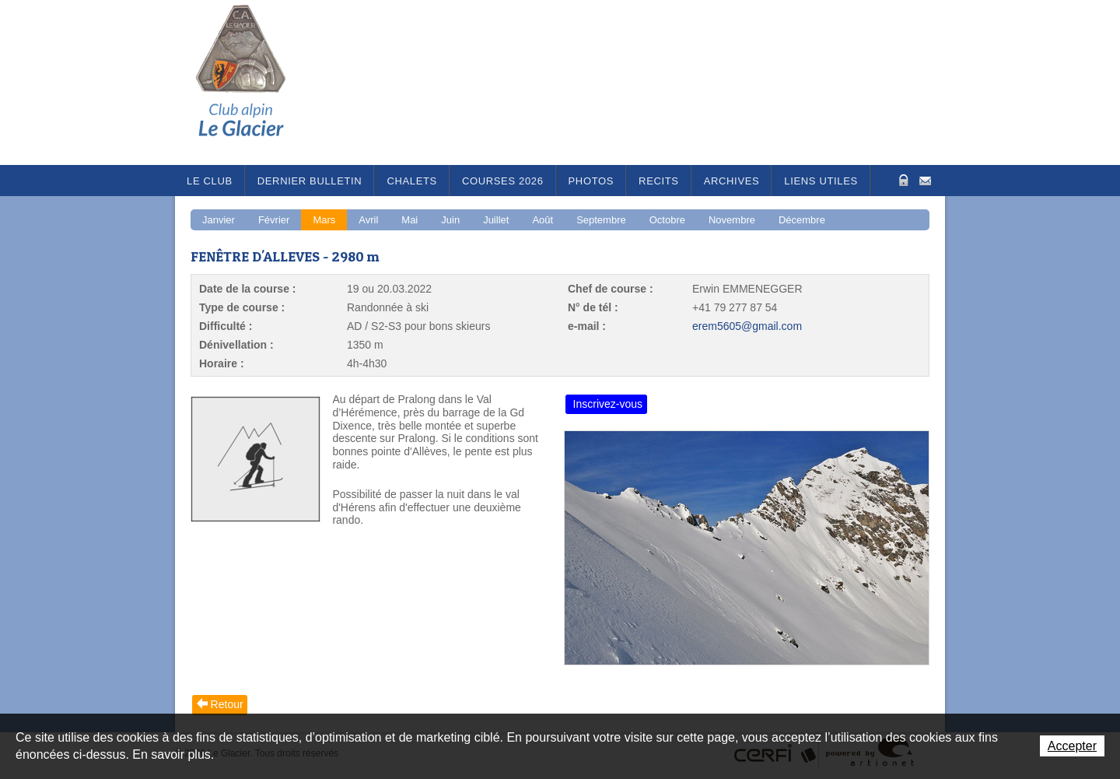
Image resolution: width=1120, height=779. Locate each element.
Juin (450, 220)
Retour (227, 704)
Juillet (496, 220)
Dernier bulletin (309, 181)
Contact (925, 179)
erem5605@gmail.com (747, 326)
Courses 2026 (503, 181)
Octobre (667, 220)
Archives (732, 181)
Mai (409, 220)
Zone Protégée (901, 180)
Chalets (412, 181)
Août (542, 220)
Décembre (802, 220)
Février (273, 220)
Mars (324, 220)
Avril (368, 220)
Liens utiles (821, 181)
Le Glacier (253, 82)
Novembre (732, 220)
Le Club (210, 181)
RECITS (659, 181)
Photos (591, 181)
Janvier (218, 220)
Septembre (601, 220)
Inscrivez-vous (607, 404)
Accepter (1072, 746)
